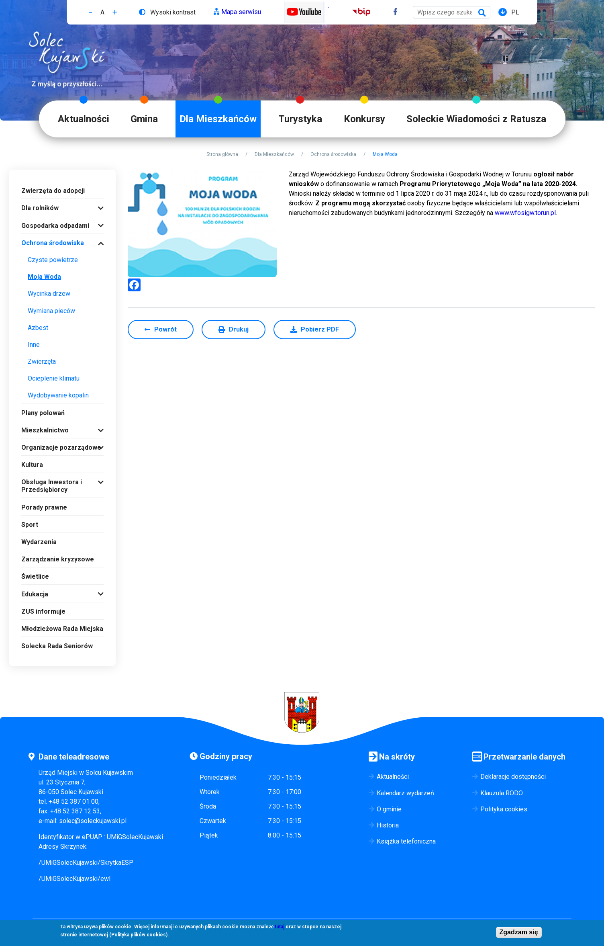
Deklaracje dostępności (513, 776)
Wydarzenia (39, 542)
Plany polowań (43, 413)
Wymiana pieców (51, 311)
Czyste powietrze (53, 260)
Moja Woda (44, 277)
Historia (388, 825)
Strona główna (222, 154)
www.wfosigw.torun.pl (525, 213)
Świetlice (35, 576)
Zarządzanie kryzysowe (57, 559)
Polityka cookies (503, 809)
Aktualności (83, 119)
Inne (34, 344)
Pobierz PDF (320, 329)
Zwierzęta (42, 361)
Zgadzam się (519, 932)
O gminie (389, 809)
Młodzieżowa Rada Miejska (62, 629)
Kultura (32, 465)
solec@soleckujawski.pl (93, 821)
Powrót (165, 329)
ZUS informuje (43, 611)
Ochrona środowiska (333, 154)
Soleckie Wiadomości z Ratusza (476, 119)
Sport (29, 524)
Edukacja (34, 594)
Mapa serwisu (241, 12)
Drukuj (239, 329)
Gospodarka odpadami (55, 225)
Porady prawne (44, 507)
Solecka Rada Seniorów (57, 646)
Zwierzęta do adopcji (53, 191)
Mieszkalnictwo (45, 430)
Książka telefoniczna (406, 841)
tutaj (279, 927)
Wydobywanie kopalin (58, 395)
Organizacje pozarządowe (61, 447)
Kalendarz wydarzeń (405, 793)
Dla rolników (40, 208)
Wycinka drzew (49, 293)
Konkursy (364, 119)
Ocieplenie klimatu (54, 378)
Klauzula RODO (501, 793)
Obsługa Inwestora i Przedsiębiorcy (51, 485)
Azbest (38, 328)
